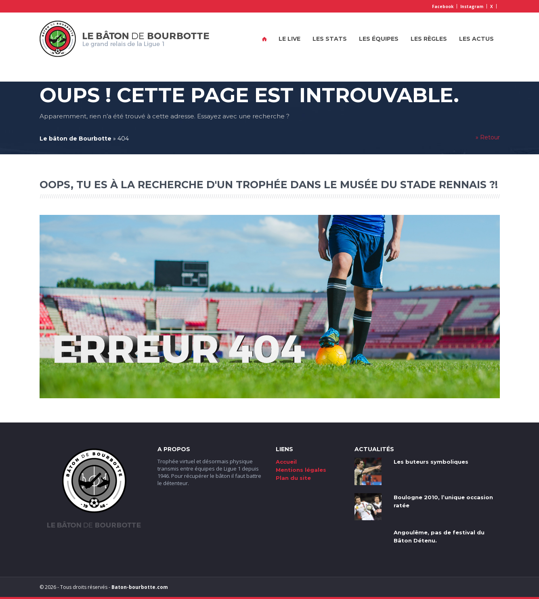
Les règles (429, 38)
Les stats (329, 38)
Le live (289, 38)
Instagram (471, 6)
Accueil (264, 39)
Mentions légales (301, 470)
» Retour (488, 137)
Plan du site (293, 478)
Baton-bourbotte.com (139, 587)
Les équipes (378, 38)
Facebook (442, 6)
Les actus (476, 38)
